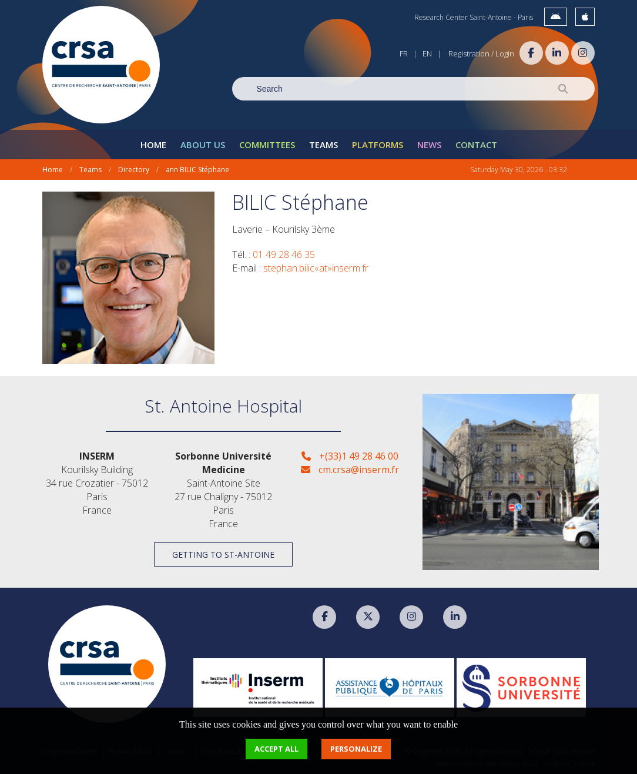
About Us (202, 144)
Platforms (377, 144)
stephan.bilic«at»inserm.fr (315, 268)
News (429, 144)
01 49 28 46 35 (284, 254)
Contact (476, 144)
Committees (267, 144)
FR (404, 53)
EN (427, 53)
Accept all (276, 748)
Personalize (356, 748)
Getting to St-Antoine (223, 554)
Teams (323, 144)
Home (153, 144)
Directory (133, 170)
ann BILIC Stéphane (197, 170)
